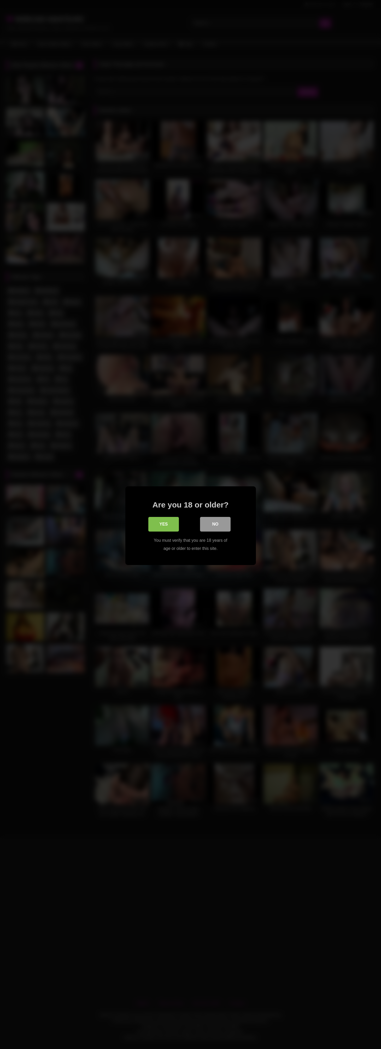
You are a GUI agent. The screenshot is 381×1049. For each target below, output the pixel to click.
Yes (163, 523)
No (215, 523)
